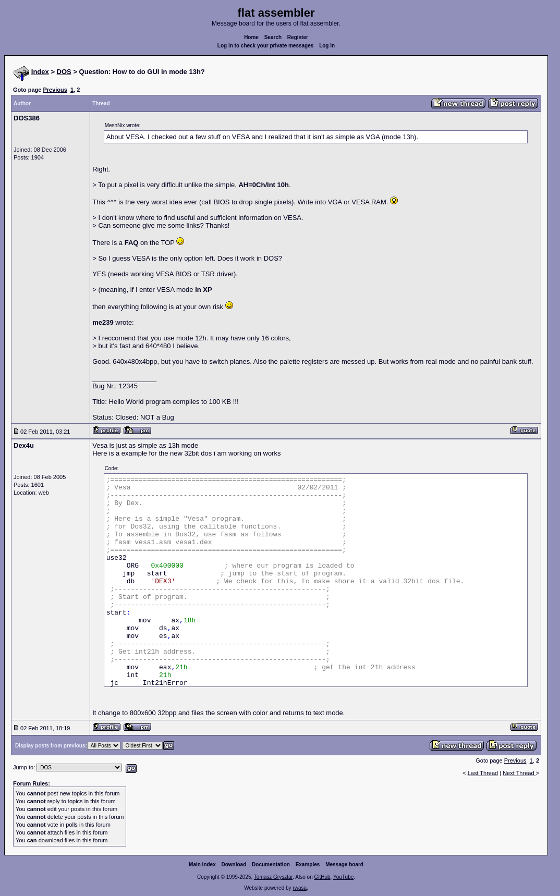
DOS (64, 72)
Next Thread (519, 773)
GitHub (322, 877)
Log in (327, 45)
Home (251, 37)
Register (297, 37)
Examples (308, 864)
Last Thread (483, 773)
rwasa (300, 888)
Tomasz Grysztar (273, 877)
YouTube (343, 877)
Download (234, 864)
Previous (55, 90)
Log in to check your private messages (265, 45)
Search (273, 37)
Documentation (271, 864)
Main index (202, 864)
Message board (344, 864)
